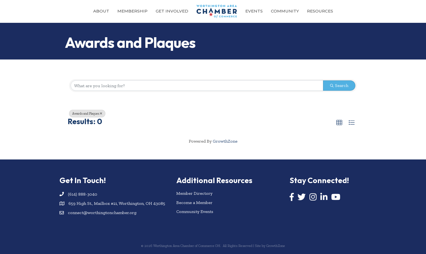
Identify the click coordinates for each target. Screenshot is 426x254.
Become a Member (194, 202)
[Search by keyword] (197, 85)
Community (285, 11)
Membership (132, 11)
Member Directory (194, 193)
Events (254, 11)
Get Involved (172, 11)
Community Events (194, 211)
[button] (339, 122)
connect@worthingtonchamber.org (102, 212)
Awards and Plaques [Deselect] (87, 113)
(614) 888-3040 (82, 194)
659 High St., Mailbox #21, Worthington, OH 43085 (116, 203)
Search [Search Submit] (339, 85)
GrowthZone (225, 141)
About (101, 11)
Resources (320, 11)
